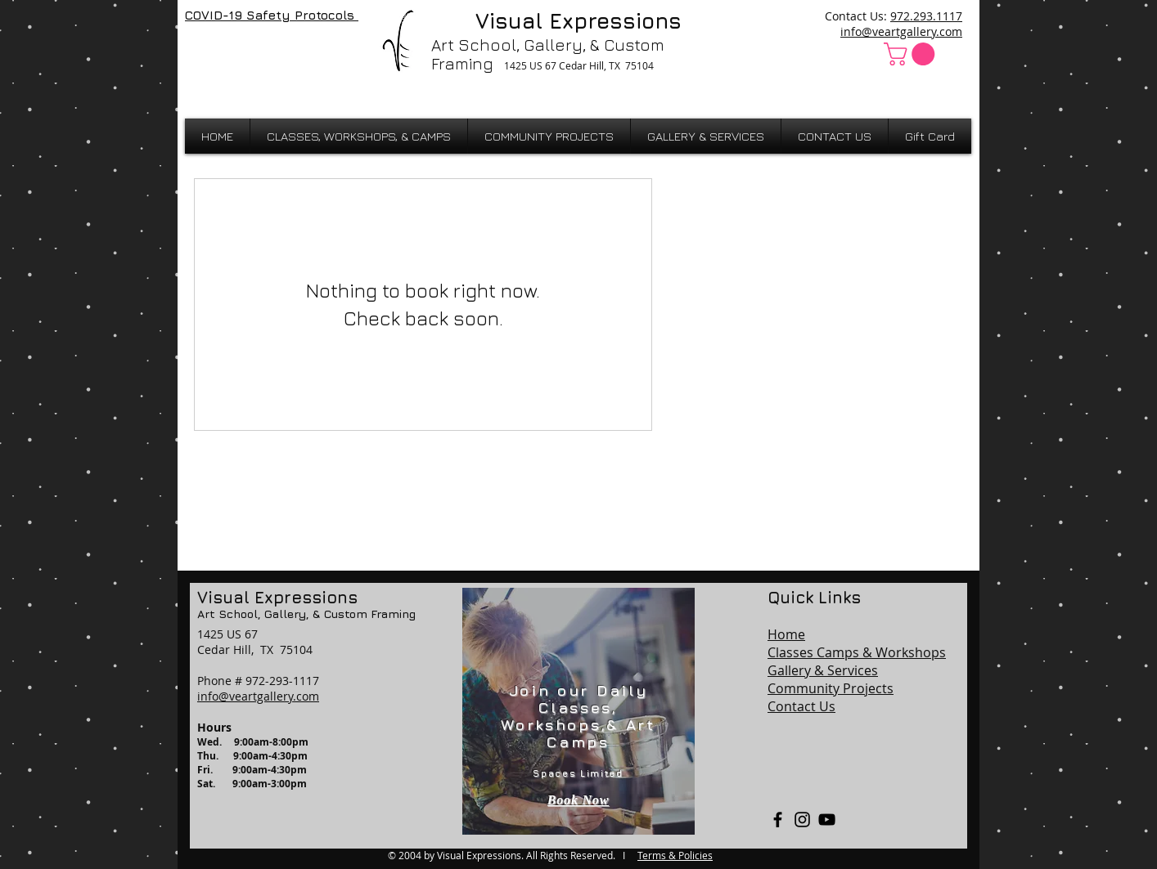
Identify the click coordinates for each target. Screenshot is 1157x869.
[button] (912, 54)
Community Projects (831, 688)
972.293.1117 (926, 16)
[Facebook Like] (227, 51)
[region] (578, 711)
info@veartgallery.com (901, 31)
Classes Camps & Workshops (857, 652)
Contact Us (801, 706)
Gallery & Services (823, 670)
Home (786, 634)
